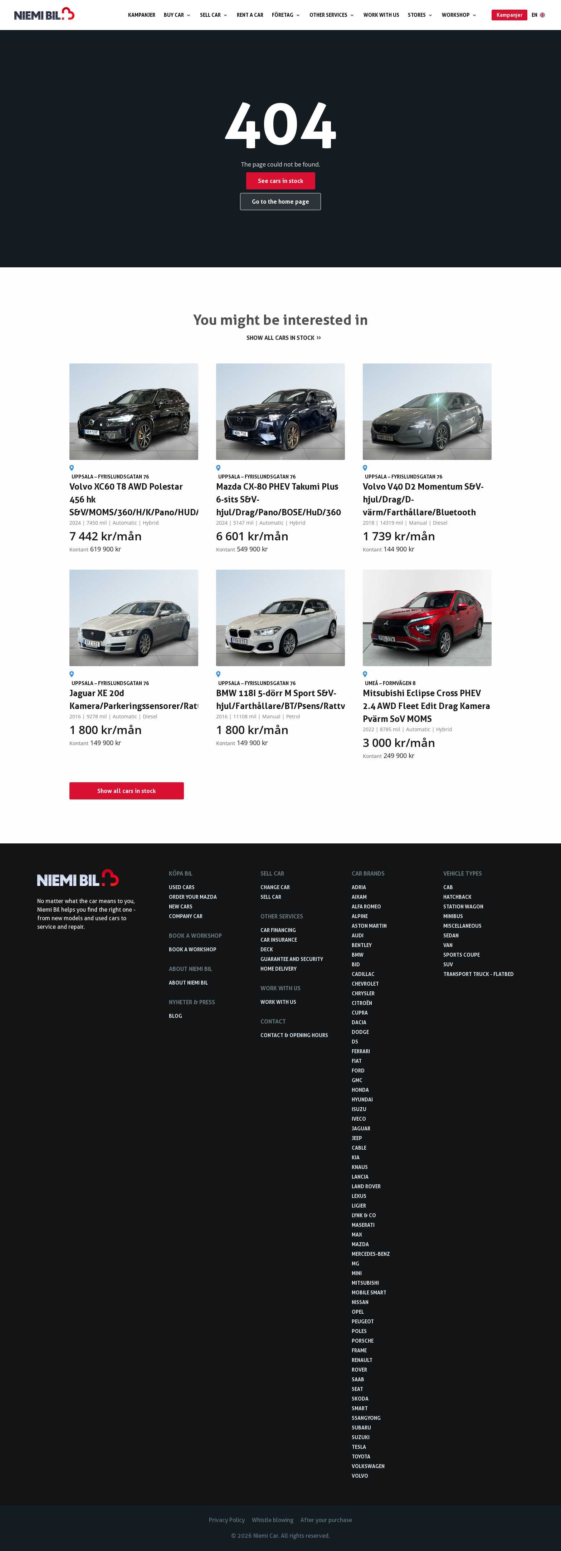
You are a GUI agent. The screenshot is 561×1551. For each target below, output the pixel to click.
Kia (356, 1157)
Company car (186, 916)
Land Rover (366, 1186)
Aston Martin (369, 926)
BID (356, 964)
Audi (358, 935)
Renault (362, 1360)
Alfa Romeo (366, 906)
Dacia (359, 1022)
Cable (359, 1148)
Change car (275, 887)
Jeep (357, 1138)
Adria (359, 887)
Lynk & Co (364, 1215)
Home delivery (278, 969)
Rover (359, 1370)
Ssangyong (366, 1418)
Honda (360, 1090)
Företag (286, 15)
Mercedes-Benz (371, 1254)
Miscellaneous (462, 926)
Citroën (362, 1003)
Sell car (214, 15)
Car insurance (278, 940)
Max (357, 1235)
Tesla (359, 1447)
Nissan (360, 1302)
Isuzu (359, 1109)
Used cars (182, 887)
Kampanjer (141, 15)
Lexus (359, 1196)
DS (355, 1042)
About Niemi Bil (188, 983)
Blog (175, 1016)
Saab (358, 1379)
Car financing (278, 930)
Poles (359, 1331)
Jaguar (361, 1128)
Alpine (360, 916)
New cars (180, 906)
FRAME (359, 1350)
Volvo (360, 1476)
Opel (358, 1312)
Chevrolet (365, 984)
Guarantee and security (291, 959)
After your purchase (326, 1520)
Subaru (361, 1427)
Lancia (360, 1177)
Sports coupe (461, 955)
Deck (266, 949)
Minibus (453, 916)
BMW (358, 955)
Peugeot (363, 1321)
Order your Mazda (193, 897)
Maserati (363, 1225)
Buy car (177, 15)
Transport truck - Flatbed (478, 974)
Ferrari (361, 1051)
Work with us (381, 15)
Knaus (360, 1167)
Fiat (357, 1061)
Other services (332, 15)
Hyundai (362, 1099)
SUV (448, 964)
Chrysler (363, 993)
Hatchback (457, 897)
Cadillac (363, 974)
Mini (357, 1273)
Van (448, 945)
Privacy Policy (227, 1520)
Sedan (451, 935)
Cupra (360, 1013)
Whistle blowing (272, 1520)
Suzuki (361, 1437)
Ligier (359, 1206)
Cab (448, 887)
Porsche (363, 1341)
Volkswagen (368, 1466)
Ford (358, 1070)
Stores (420, 15)
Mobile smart (369, 1292)
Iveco (359, 1119)
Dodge (360, 1032)
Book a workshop (192, 949)
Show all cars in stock (280, 337)
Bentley (362, 945)
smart (360, 1408)
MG (355, 1263)
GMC (357, 1080)
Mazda (360, 1244)
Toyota (361, 1456)
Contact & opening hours (294, 1035)
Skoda (360, 1399)
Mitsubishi (365, 1283)
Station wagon (463, 906)
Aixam (359, 897)
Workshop (459, 15)
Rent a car (250, 15)
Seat (357, 1389)
